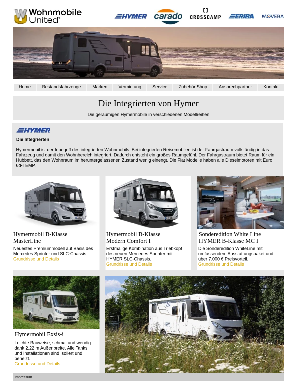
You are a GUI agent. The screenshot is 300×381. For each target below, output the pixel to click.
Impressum (24, 377)
